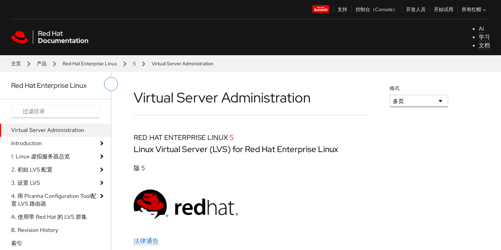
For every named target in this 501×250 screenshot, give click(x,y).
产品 (42, 63)
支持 (342, 9)
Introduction (26, 143)
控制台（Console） (377, 9)
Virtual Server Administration (47, 130)
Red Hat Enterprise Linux (90, 63)
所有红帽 (474, 9)
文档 (484, 45)
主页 (16, 63)
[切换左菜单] (111, 84)
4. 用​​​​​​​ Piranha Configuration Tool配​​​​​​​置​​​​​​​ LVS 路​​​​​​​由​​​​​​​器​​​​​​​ (53, 199)
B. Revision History (34, 230)
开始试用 (443, 9)
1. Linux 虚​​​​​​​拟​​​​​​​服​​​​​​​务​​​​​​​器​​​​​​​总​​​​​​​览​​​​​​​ (40, 156)
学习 (484, 37)
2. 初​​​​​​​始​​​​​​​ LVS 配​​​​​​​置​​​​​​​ (32, 169)
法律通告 (146, 241)
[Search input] (55, 111)
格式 (394, 88)
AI (481, 28)
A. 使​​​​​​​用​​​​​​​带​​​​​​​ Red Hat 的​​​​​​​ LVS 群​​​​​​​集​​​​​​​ (49, 216)
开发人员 (416, 9)
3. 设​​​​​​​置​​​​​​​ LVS (25, 182)
